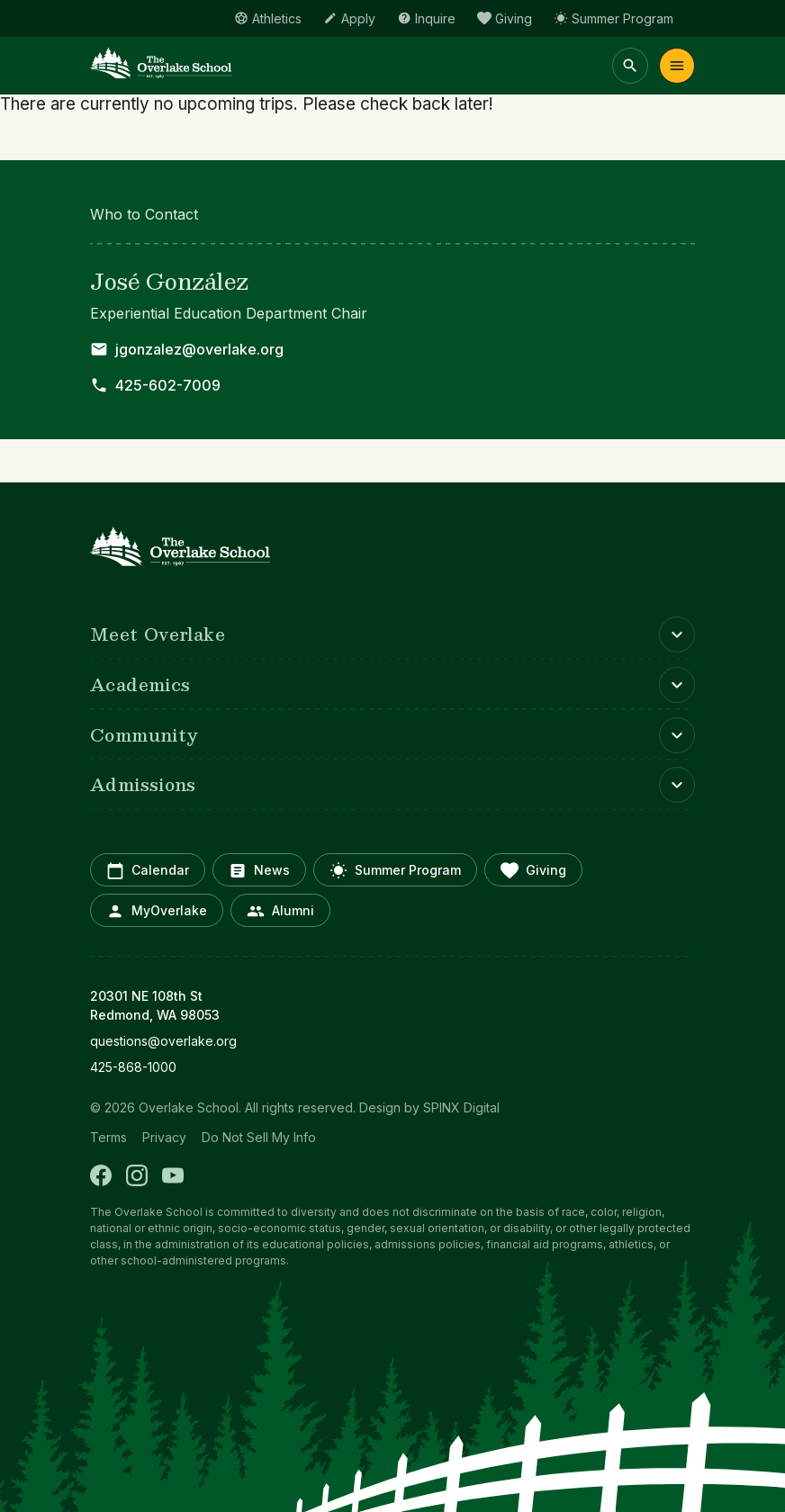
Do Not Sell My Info (259, 1137)
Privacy (164, 1137)
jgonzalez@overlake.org (199, 349)
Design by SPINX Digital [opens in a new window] (429, 1107)
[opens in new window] (392, 1040)
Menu (677, 66)
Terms (108, 1137)
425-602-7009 (168, 385)
